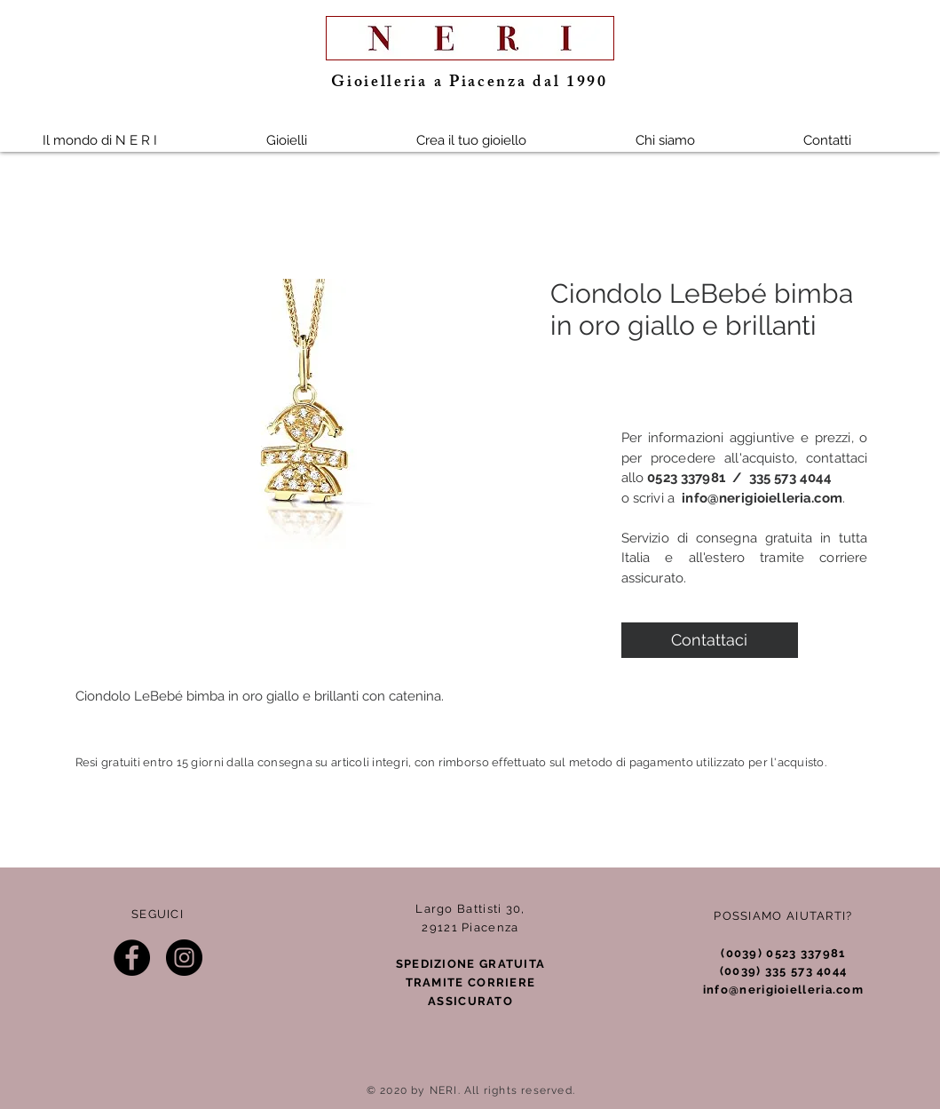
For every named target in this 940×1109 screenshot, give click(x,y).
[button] (287, 140)
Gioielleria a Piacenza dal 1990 (469, 83)
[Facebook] (132, 957)
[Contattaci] (709, 640)
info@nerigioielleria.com (762, 498)
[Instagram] (184, 957)
